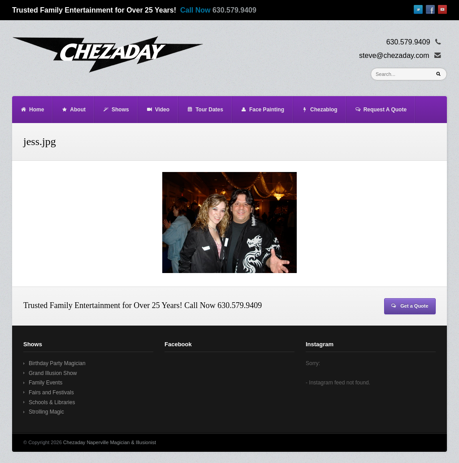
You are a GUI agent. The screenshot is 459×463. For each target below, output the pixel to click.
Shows (116, 109)
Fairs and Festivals (51, 392)
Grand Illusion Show (53, 373)
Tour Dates (204, 109)
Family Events (45, 382)
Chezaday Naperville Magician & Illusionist (109, 442)
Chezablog (319, 109)
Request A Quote (381, 109)
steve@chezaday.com (394, 55)
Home (32, 109)
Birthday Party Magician (57, 363)
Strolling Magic (46, 412)
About (73, 109)
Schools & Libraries (52, 402)
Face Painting (262, 109)
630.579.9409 (234, 10)
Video (157, 109)
